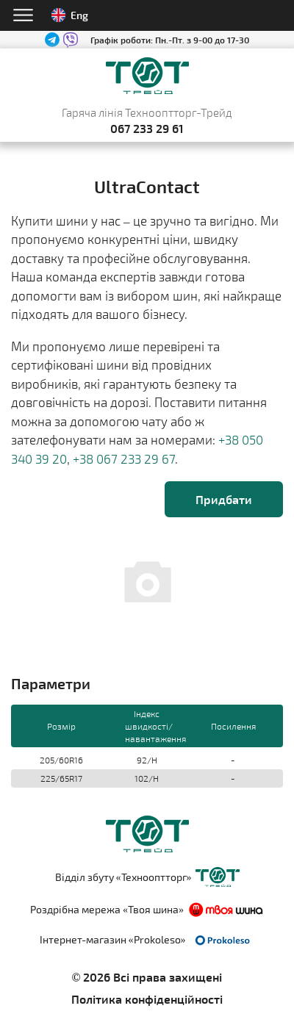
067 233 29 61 (147, 128)
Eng (69, 15)
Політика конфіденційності (147, 999)
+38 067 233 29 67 (124, 458)
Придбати (224, 499)
